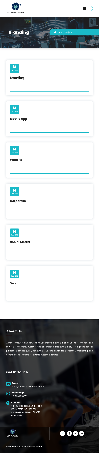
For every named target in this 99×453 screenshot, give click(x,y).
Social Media (20, 242)
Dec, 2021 (14, 68)
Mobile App (18, 119)
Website (16, 160)
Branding (17, 78)
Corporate (18, 201)
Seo (13, 283)
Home (58, 32)
